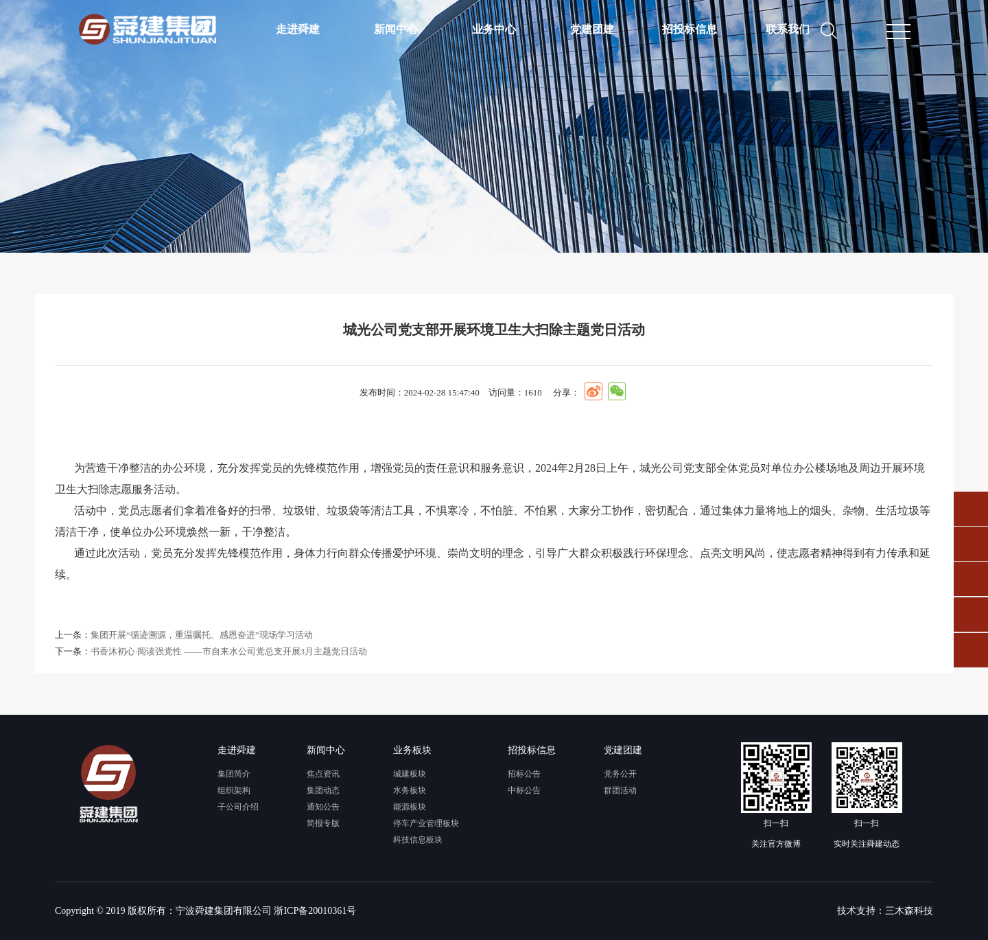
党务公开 (620, 774)
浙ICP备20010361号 (315, 911)
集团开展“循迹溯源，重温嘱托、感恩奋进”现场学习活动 (202, 635)
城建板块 (409, 774)
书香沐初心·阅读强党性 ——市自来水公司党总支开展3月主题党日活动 (229, 651)
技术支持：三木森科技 (885, 911)
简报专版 (323, 823)
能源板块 (409, 807)
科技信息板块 (418, 840)
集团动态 (323, 790)
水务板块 (409, 790)
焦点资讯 (323, 774)
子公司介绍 (238, 807)
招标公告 (524, 774)
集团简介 (233, 774)
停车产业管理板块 (426, 823)
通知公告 (323, 807)
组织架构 (233, 790)
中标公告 (524, 790)
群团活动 (620, 790)
